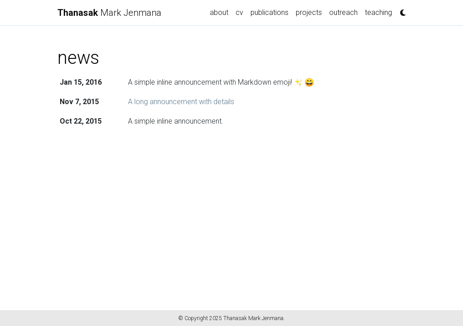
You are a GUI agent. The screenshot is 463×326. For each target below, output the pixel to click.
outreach (343, 12)
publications (269, 12)
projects (309, 12)
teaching (378, 12)
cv (239, 12)
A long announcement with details (181, 101)
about (219, 12)
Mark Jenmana (109, 12)
